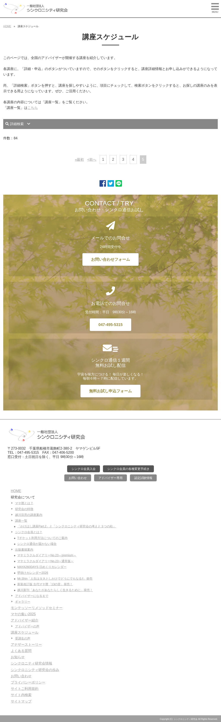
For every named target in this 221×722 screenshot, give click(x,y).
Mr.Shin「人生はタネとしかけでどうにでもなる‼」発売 (54, 578)
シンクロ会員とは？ (28, 532)
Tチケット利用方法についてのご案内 (42, 538)
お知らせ (18, 657)
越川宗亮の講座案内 (28, 515)
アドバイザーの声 (27, 626)
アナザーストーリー (26, 644)
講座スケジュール (24, 632)
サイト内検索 (21, 695)
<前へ (91, 159)
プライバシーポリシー (28, 682)
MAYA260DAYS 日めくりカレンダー (41, 567)
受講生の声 (22, 638)
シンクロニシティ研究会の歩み (35, 670)
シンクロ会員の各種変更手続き (128, 469)
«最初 (79, 159)
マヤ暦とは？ (24, 503)
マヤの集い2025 (23, 614)
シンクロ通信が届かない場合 (37, 543)
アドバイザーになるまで (31, 596)
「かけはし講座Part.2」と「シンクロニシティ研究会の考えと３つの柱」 (66, 526)
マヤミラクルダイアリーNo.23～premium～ (46, 555)
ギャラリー (22, 601)
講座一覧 (21, 520)
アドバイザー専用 (110, 478)
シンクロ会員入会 (83, 469)
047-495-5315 (110, 325)
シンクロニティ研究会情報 (31, 663)
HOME (7, 26)
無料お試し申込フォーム (110, 391)
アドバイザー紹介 (24, 620)
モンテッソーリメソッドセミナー (37, 608)
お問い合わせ (78, 478)
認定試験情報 (143, 478)
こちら (32, 108)
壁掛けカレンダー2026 (32, 572)
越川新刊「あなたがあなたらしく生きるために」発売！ (55, 590)
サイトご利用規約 (24, 688)
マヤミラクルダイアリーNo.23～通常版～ (45, 561)
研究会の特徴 (24, 509)
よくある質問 (21, 651)
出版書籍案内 (24, 549)
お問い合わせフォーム (110, 259)
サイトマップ (21, 701)
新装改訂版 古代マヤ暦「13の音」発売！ (45, 584)
